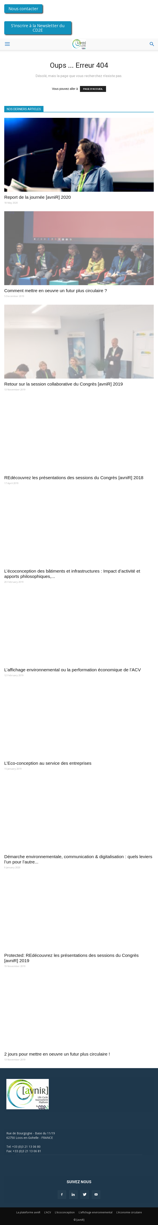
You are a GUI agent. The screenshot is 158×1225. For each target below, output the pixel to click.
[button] (152, 44)
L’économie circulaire (129, 1212)
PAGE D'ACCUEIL (93, 89)
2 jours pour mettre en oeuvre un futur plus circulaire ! (57, 1054)
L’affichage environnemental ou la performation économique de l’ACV (72, 669)
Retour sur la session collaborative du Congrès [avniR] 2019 (63, 384)
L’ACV (47, 1212)
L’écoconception (65, 1212)
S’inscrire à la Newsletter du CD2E (37, 28)
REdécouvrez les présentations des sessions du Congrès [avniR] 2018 (73, 477)
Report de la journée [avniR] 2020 (37, 197)
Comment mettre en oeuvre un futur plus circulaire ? (55, 290)
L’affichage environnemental (95, 1212)
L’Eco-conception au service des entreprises (47, 763)
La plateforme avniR (28, 1212)
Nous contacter (23, 8)
